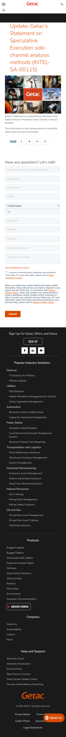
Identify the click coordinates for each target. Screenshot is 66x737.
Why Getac (13, 588)
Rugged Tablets (15, 552)
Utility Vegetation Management (26, 401)
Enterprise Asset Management (25, 473)
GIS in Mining (16, 494)
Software (11, 568)
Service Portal (14, 669)
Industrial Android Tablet (20, 563)
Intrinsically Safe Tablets (20, 558)
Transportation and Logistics (24, 447)
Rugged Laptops (15, 547)
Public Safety (14, 422)
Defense (12, 370)
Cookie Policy (22, 721)
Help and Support (33, 651)
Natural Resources (18, 489)
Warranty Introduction (18, 663)
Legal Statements (33, 727)
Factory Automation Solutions (25, 478)
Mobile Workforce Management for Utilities (32, 396)
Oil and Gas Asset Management (26, 515)
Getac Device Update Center (22, 679)
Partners (11, 583)
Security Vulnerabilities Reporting (25, 684)
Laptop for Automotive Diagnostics (28, 417)
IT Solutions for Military (21, 375)
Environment (13, 594)
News (10, 639)
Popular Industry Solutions (32, 363)
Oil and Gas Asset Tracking (23, 520)
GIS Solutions (16, 391)
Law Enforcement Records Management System (30, 435)
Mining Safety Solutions (22, 504)
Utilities (11, 386)
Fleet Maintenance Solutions (24, 452)
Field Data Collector (20, 525)
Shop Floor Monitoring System (25, 483)
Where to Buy (14, 578)
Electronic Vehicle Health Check (26, 412)
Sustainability (14, 629)
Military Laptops (18, 380)
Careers (11, 634)
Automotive (14, 407)
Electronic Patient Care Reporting (27, 442)
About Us (12, 624)
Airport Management (20, 462)
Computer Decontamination (21, 599)
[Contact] (62, 4)
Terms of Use (43, 714)
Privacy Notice (22, 714)
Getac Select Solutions (19, 573)
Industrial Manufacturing (21, 468)
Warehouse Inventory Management (28, 457)
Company (33, 617)
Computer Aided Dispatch (23, 428)
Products (33, 540)
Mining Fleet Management (23, 499)
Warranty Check (15, 658)
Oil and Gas (14, 510)
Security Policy (43, 721)
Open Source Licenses (19, 674)
